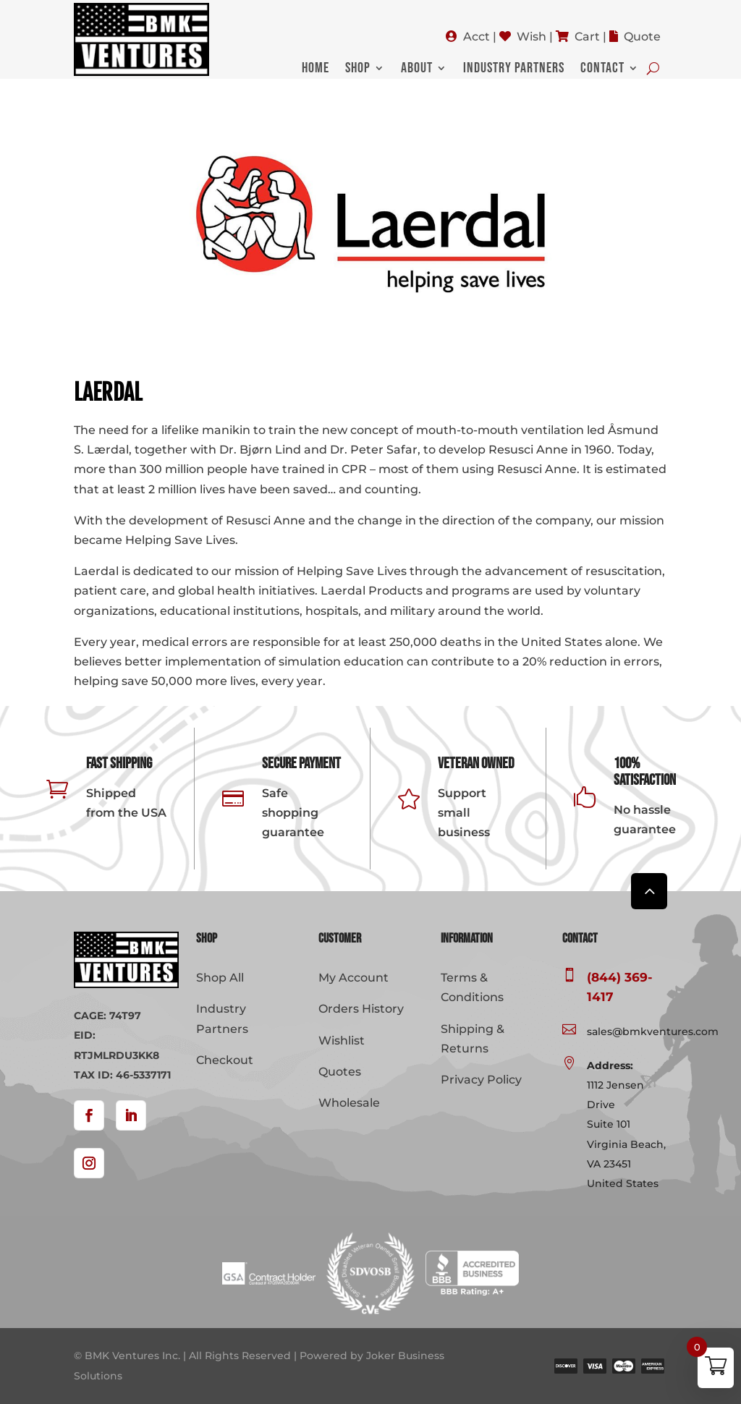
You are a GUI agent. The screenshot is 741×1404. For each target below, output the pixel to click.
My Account (353, 977)
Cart (587, 36)
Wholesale (349, 1103)
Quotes (339, 1071)
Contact (602, 70)
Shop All (220, 977)
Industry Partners (513, 70)
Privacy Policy (481, 1079)
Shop (357, 70)
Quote (642, 36)
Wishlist (341, 1040)
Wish (531, 36)
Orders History (361, 1009)
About (417, 70)
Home (315, 70)
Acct (476, 36)
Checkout (224, 1060)
